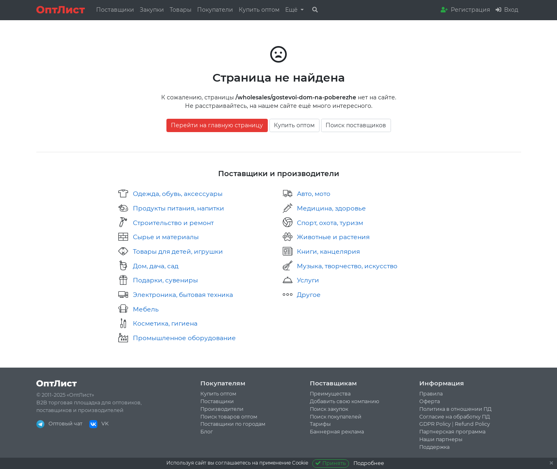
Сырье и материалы (166, 237)
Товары (180, 9)
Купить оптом (259, 9)
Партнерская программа (452, 432)
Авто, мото (313, 194)
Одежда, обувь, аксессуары (178, 194)
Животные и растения (333, 237)
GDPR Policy (435, 424)
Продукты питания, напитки (178, 208)
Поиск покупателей (336, 417)
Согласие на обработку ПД (454, 417)
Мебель (146, 309)
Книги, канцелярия (328, 251)
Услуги (308, 280)
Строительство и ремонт (173, 223)
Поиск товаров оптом (228, 417)
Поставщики (115, 9)
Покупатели (215, 9)
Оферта (429, 401)
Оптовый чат (59, 424)
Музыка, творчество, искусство (347, 266)
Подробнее (368, 463)
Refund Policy (472, 424)
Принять (330, 463)
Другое (309, 295)
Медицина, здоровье (331, 208)
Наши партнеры (440, 439)
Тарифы (320, 424)
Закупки (152, 9)
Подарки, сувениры (165, 280)
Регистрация (465, 9)
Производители (222, 409)
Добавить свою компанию (344, 401)
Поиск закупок (329, 409)
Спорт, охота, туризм (330, 223)
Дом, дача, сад (156, 266)
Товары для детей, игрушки (178, 251)
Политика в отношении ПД (455, 409)
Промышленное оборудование (184, 338)
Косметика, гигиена (165, 323)
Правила (431, 394)
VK (99, 424)
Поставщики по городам (232, 424)
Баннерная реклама (337, 432)
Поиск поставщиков (356, 125)
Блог (206, 432)
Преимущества (330, 394)
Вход (507, 9)
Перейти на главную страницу (217, 125)
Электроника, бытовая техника (183, 295)
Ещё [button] (292, 9)
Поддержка (434, 447)
